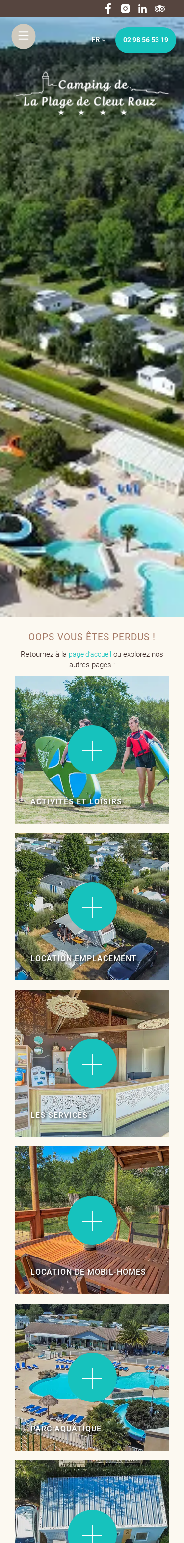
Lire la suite (44, 705)
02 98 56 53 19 (145, 40)
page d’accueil (90, 654)
